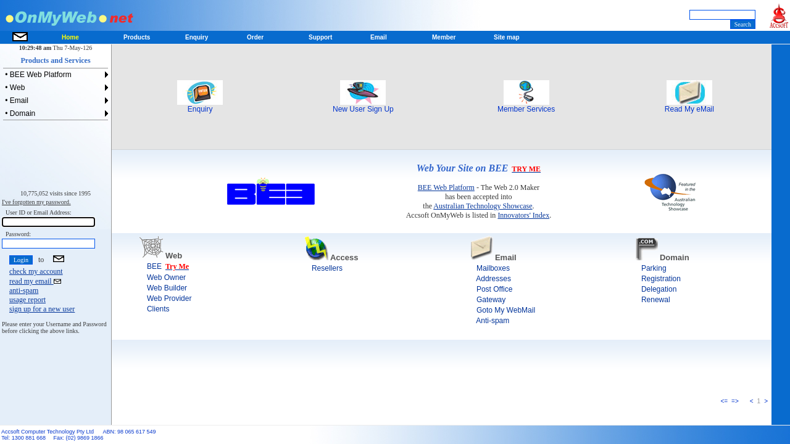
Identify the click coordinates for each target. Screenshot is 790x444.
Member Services (526, 105)
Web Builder (163, 288)
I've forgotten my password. (36, 202)
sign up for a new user (42, 309)
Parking (650, 268)
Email (378, 37)
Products (136, 37)
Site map (507, 37)
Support (320, 37)
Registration (657, 278)
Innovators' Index (523, 215)
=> (735, 401)
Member (443, 37)
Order (255, 37)
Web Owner (162, 277)
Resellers (323, 268)
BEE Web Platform (446, 187)
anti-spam (23, 290)
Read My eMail (689, 105)
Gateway (487, 299)
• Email (15, 100)
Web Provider (165, 298)
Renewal (651, 299)
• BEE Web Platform (37, 74)
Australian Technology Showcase (482, 206)
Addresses (489, 278)
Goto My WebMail (501, 310)
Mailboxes (489, 268)
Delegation (655, 289)
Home (70, 37)
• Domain (19, 113)
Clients (154, 309)
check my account (36, 271)
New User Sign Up (363, 105)
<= (724, 401)
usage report (27, 299)
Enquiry (200, 105)
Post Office (490, 289)
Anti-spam (489, 320)
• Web (14, 87)
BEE (150, 266)
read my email (35, 281)
